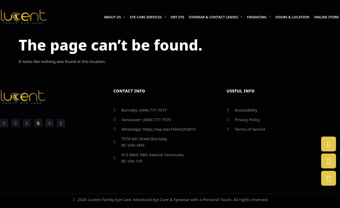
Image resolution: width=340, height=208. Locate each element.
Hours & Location (292, 17)
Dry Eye (177, 17)
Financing (259, 17)
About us (114, 17)
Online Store (326, 17)
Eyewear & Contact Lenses (215, 17)
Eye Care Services (148, 17)
